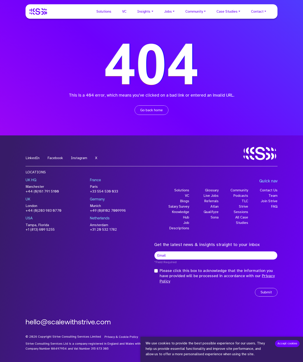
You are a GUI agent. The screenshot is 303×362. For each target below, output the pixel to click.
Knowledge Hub (180, 215)
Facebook (55, 158)
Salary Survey (178, 206)
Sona (215, 217)
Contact (257, 11)
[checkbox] (156, 271)
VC (124, 11)
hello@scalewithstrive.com (68, 322)
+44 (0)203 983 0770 (43, 210)
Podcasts (240, 195)
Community (194, 11)
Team (272, 195)
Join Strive (269, 201)
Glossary (212, 190)
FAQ (274, 206)
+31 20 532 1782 (103, 229)
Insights (143, 11)
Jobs (168, 11)
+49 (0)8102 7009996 (108, 210)
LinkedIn (33, 158)
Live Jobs (211, 195)
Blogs (184, 201)
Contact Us (268, 190)
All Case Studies (241, 220)
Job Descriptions (179, 225)
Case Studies (227, 11)
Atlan (214, 206)
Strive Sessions (241, 209)
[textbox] (215, 255)
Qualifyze (211, 212)
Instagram (79, 158)
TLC (245, 201)
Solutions (103, 11)
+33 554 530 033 (104, 191)
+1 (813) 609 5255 (40, 229)
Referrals (211, 201)
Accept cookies (287, 343)
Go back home (151, 110)
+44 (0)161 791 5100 (42, 191)
